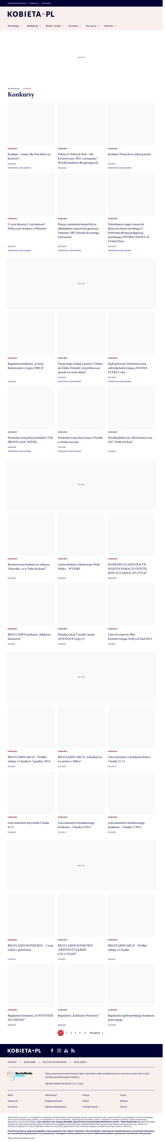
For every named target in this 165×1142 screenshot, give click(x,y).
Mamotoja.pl (51, 1095)
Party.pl (85, 1095)
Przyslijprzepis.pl (90, 1106)
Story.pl (123, 1106)
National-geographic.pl (56, 1106)
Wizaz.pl (123, 1101)
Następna (95, 1033)
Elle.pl (10, 1095)
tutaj (32, 1138)
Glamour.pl (13, 1101)
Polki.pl (85, 1101)
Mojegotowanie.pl (53, 1101)
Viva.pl (123, 1095)
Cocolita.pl (12, 1106)
